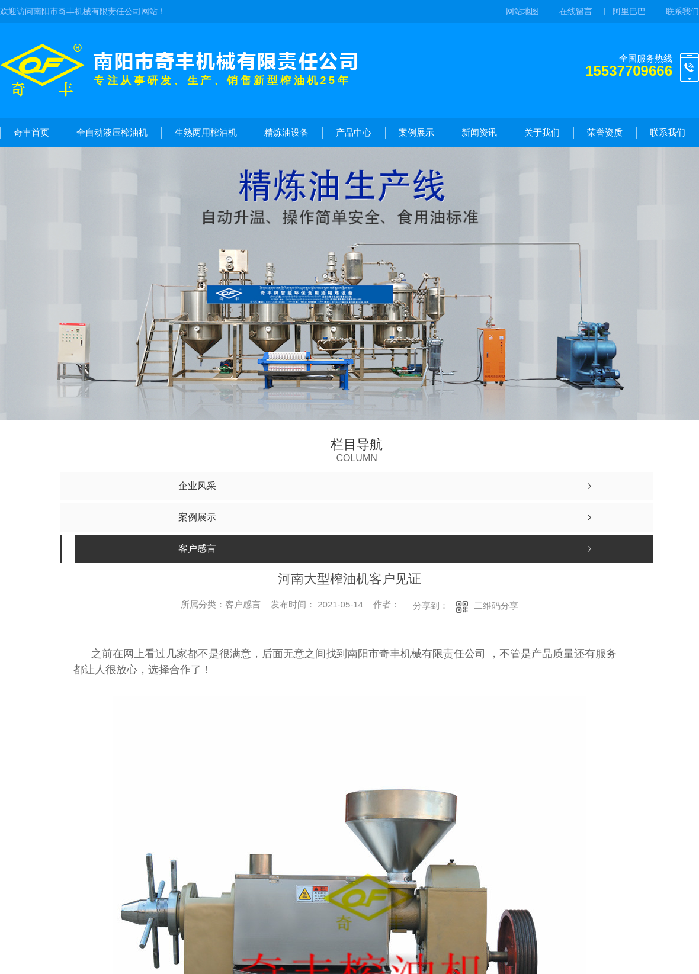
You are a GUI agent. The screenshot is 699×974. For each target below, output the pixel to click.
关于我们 (542, 132)
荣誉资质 (605, 132)
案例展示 (416, 132)
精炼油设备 (286, 132)
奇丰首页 (31, 132)
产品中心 (353, 132)
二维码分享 (496, 605)
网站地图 (522, 11)
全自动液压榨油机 (112, 132)
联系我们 (682, 11)
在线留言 (575, 11)
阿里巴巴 (629, 11)
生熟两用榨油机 (206, 132)
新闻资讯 (479, 132)
